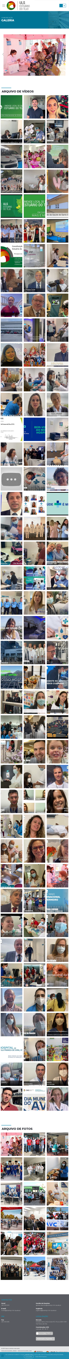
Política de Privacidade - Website (9, 1350)
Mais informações (41, 1356)
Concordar (28, 1356)
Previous (3, 54)
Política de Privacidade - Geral (25, 1350)
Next (66, 54)
